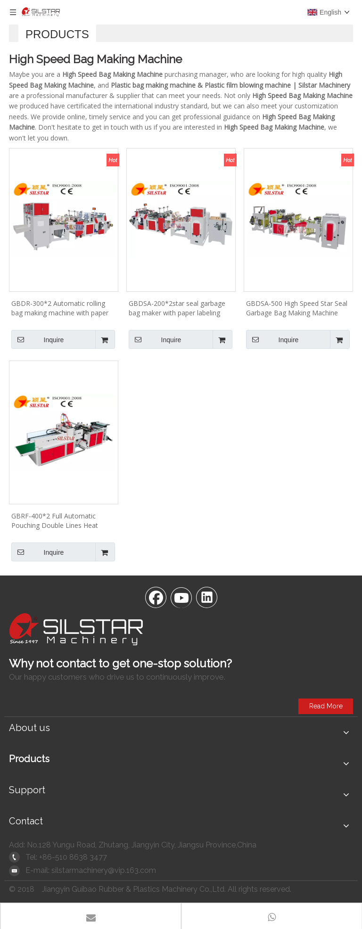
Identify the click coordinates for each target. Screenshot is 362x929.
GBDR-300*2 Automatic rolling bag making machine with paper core (59, 308)
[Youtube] (181, 596)
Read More (326, 706)
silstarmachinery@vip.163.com (103, 870)
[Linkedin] (206, 596)
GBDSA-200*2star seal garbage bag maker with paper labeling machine (177, 308)
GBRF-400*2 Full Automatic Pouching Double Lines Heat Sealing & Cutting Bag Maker (55, 520)
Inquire (37, 339)
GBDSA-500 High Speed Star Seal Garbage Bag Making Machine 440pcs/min (296, 308)
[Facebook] (155, 596)
